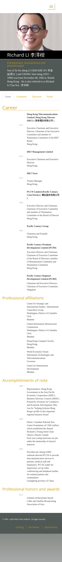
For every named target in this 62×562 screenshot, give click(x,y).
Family (50, 96)
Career (9, 97)
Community (21, 96)
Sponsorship (50, 527)
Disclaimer (33, 527)
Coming (20, 527)
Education (36, 96)
